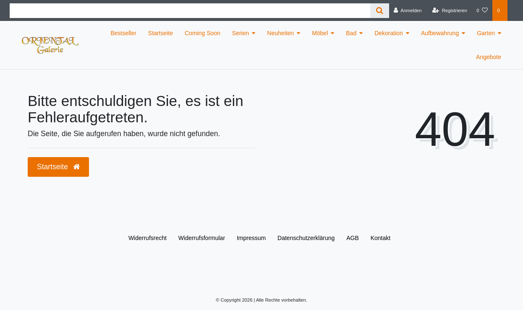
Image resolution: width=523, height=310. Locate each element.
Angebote (488, 57)
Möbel (320, 33)
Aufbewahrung (440, 33)
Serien (240, 33)
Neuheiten (280, 33)
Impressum (251, 238)
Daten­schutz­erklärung (306, 238)
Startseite (160, 33)
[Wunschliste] (482, 10)
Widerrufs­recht (147, 238)
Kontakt (380, 238)
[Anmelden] (407, 10)
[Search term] (190, 10)
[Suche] (379, 10)
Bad (351, 33)
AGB (352, 238)
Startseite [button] (58, 167)
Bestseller (123, 33)
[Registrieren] (450, 10)
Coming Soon (202, 33)
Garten (486, 33)
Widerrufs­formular (201, 238)
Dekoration (388, 33)
